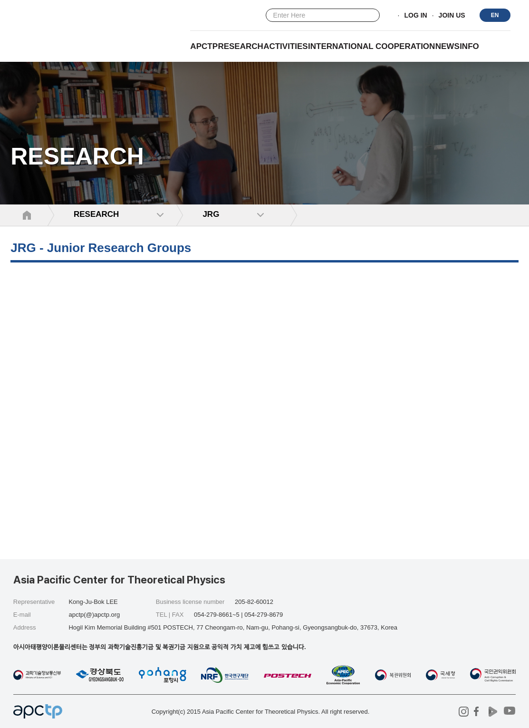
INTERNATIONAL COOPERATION (371, 46)
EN (495, 15)
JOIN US (452, 15)
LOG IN (415, 15)
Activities (285, 46)
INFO (469, 46)
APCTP (204, 46)
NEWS (447, 46)
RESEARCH (240, 46)
